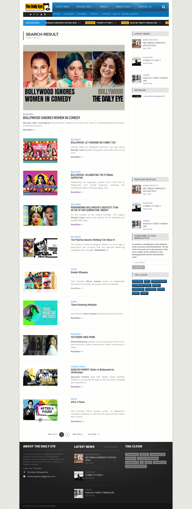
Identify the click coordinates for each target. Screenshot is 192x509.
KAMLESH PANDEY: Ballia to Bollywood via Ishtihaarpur (92, 371)
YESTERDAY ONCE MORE (83, 337)
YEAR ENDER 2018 (132, 462)
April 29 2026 (147, 83)
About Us (116, 14)
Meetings (144, 454)
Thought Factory (159, 281)
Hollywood (150, 289)
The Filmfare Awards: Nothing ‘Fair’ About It (93, 239)
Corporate (106, 14)
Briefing (156, 285)
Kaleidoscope (91, 23)
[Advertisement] (150, 138)
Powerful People (78, 366)
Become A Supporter (130, 14)
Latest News (62, 6)
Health (161, 289)
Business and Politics (150, 40)
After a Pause (78, 402)
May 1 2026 (147, 48)
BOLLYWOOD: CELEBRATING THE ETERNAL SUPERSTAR (92, 176)
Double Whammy (79, 272)
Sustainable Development (136, 466)
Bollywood (28, 114)
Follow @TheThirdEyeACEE (154, 96)
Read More (29, 130)
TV (142, 462)
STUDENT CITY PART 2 (105, 23)
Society (144, 293)
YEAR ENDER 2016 (132, 454)
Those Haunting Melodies (84, 304)
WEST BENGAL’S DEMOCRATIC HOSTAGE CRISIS (61, 23)
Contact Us (145, 6)
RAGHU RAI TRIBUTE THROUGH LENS (144, 23)
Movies (74, 269)
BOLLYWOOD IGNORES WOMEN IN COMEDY (51, 117)
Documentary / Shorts (141, 285)
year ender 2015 (159, 462)
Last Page (94, 434)
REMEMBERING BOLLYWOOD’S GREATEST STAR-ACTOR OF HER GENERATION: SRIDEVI (95, 209)
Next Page (78, 434)
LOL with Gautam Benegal (147, 458)
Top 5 (147, 281)
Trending (126, 23)
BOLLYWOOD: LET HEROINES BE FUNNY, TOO (93, 142)
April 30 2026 (147, 63)
